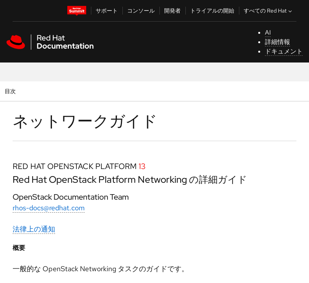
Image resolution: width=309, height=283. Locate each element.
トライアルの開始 (212, 10)
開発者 (172, 10)
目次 (11, 91)
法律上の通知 (34, 228)
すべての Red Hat (269, 10)
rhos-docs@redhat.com (49, 207)
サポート (107, 10)
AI (268, 32)
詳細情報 (277, 42)
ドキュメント (284, 51)
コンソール (141, 10)
